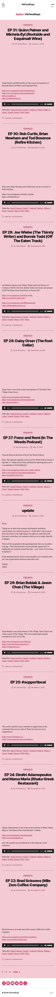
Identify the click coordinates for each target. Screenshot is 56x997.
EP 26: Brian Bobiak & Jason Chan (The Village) (28, 584)
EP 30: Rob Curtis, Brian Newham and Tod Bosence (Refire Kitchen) (28, 138)
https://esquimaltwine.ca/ (11, 98)
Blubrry (47, 110)
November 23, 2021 (38, 246)
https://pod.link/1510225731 (12, 475)
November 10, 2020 (38, 890)
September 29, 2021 (38, 350)
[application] (28, 104)
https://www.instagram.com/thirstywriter (17, 295)
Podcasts (27, 25)
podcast (8, 118)
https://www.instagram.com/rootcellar (16, 397)
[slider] (25, 104)
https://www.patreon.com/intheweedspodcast (19, 473)
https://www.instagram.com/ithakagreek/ (17, 835)
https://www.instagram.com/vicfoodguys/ (17, 739)
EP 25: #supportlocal (28, 682)
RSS (22, 112)
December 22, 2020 (38, 592)
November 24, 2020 (38, 789)
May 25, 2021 (38, 447)
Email (4, 112)
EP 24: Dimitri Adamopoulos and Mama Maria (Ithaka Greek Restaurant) (28, 778)
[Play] (5, 104)
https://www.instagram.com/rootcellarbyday (18, 400)
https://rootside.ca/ (9, 96)
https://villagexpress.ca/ (11, 647)
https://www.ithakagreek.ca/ (12, 838)
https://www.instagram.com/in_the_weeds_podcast (21, 470)
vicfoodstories (17, 118)
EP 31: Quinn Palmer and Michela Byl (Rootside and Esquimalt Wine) (28, 34)
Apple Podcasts (16, 110)
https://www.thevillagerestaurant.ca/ (15, 644)
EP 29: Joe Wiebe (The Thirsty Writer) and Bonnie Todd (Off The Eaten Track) (28, 236)
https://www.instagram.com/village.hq (16, 641)
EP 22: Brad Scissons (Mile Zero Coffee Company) (28, 882)
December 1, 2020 (37, 687)
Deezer (17, 112)
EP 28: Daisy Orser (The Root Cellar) (28, 343)
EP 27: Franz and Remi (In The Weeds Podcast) (28, 439)
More (27, 112)
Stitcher (40, 110)
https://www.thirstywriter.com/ (13, 298)
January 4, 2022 (38, 44)
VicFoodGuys (28, 4)
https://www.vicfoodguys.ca (12, 737)
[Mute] (45, 104)
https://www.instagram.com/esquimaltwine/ (18, 93)
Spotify (26, 110)
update (28, 510)
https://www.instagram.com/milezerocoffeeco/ (19, 937)
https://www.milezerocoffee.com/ (14, 939)
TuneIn (10, 112)
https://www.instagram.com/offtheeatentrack (18, 303)
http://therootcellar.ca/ (10, 402)
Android (33, 110)
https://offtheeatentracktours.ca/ (14, 305)
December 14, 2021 (38, 148)
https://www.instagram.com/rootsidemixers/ (18, 90)
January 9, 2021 (38, 516)
